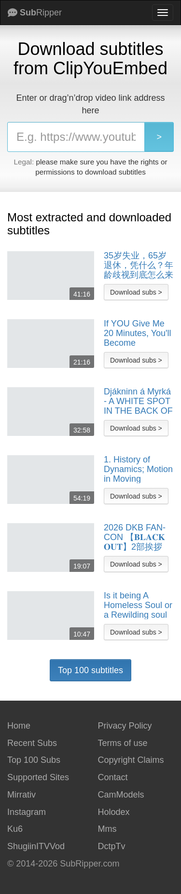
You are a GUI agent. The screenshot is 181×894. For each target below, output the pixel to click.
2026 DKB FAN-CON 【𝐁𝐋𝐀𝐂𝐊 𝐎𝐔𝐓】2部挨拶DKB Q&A (135, 537)
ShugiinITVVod (36, 846)
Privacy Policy (125, 726)
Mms (107, 829)
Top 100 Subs (33, 760)
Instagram (26, 812)
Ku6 (15, 829)
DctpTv (111, 846)
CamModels (121, 794)
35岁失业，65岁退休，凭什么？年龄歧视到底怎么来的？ (138, 265)
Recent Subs (32, 743)
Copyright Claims (131, 760)
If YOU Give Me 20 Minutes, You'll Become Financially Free (137, 333)
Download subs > (136, 292)
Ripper (35, 12)
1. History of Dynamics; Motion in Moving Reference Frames (138, 469)
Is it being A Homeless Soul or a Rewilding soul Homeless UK (138, 605)
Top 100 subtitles (90, 670)
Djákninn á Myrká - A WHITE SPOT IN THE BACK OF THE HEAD (138, 401)
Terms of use (123, 743)
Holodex (114, 812)
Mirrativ (21, 794)
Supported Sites (38, 777)
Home (18, 726)
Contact (113, 777)
